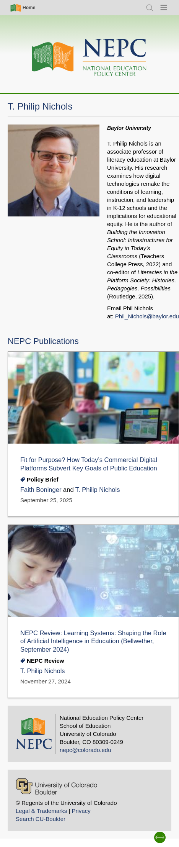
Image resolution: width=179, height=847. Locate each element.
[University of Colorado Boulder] (56, 786)
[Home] (89, 58)
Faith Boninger (40, 489)
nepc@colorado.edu (85, 750)
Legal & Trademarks (41, 811)
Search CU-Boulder (40, 819)
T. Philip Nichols (97, 489)
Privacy (81, 811)
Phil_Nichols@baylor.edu (147, 316)
